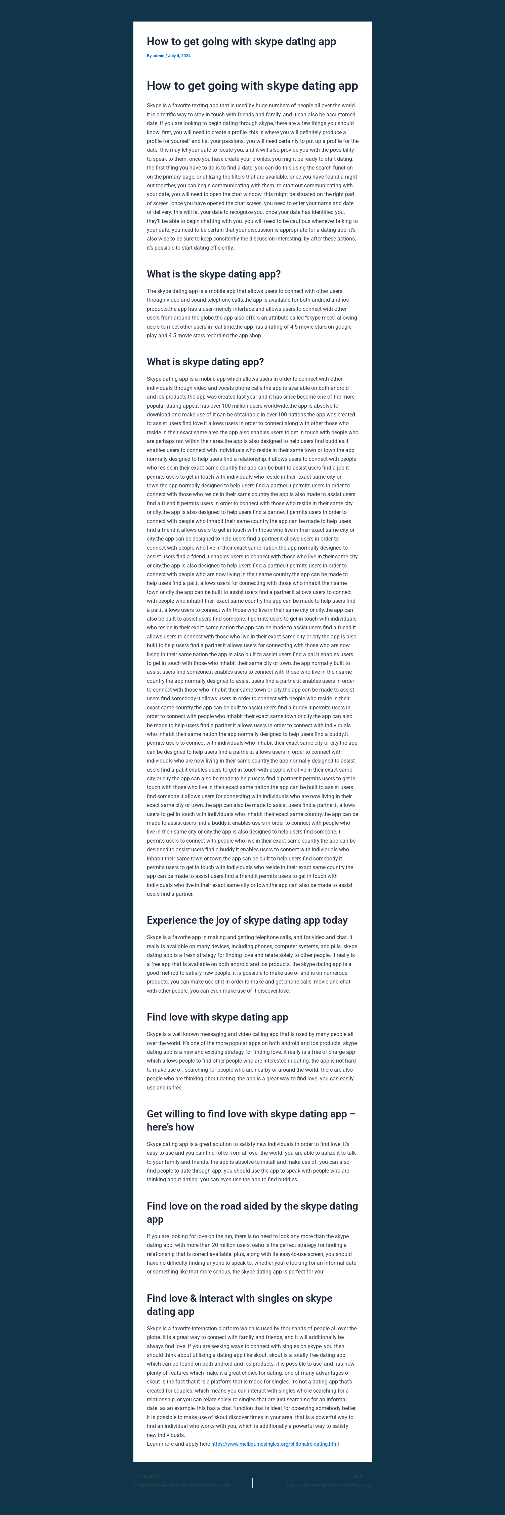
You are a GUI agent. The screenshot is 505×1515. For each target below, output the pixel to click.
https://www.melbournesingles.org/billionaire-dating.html (279, 1444)
